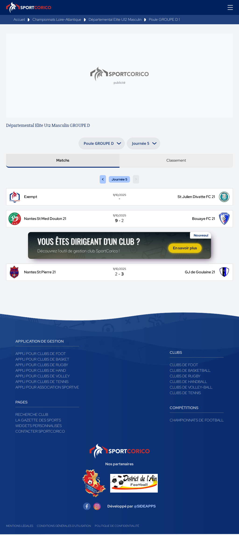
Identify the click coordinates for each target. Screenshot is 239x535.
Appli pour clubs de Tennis (41, 382)
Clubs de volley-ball (191, 387)
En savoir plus (185, 248)
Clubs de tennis (185, 393)
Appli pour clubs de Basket (42, 359)
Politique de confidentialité (117, 526)
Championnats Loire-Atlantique (56, 19)
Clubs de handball (188, 382)
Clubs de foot (184, 365)
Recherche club (31, 415)
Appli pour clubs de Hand (40, 370)
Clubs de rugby (185, 376)
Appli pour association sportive (47, 387)
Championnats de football (197, 420)
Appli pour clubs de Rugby (41, 365)
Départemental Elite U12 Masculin (115, 19)
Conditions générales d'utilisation (64, 526)
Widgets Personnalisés (38, 426)
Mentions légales (19, 526)
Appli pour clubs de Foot (40, 354)
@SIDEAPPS (145, 506)
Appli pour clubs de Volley (42, 376)
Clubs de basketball (190, 370)
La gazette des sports (38, 420)
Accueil (19, 19)
